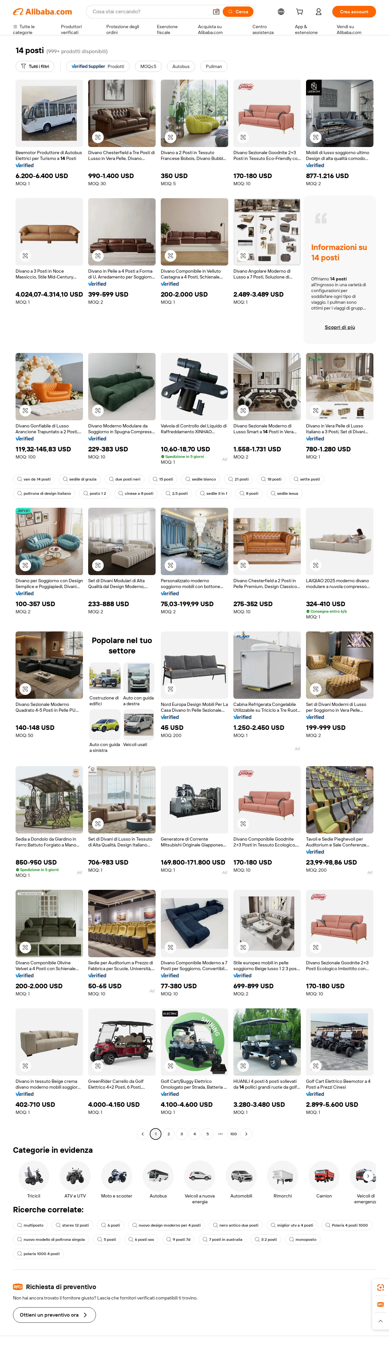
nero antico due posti (235, 1225)
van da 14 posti (34, 479)
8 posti (249, 493)
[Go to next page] (246, 1134)
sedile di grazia (80, 479)
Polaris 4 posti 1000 (346, 1225)
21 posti (238, 479)
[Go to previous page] (142, 1134)
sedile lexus (284, 493)
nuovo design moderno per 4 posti (166, 1225)
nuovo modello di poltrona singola (51, 1239)
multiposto (30, 1225)
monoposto (302, 1239)
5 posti (106, 1239)
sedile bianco (200, 479)
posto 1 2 (94, 493)
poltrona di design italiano (44, 493)
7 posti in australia (222, 1239)
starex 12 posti (72, 1225)
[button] (216, 12)
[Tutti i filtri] (35, 66)
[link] (380, 1287)
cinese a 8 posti (135, 493)
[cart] (301, 12)
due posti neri (124, 479)
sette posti (307, 479)
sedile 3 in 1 (213, 493)
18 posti (271, 479)
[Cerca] (238, 11)
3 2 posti (266, 1239)
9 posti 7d (178, 1239)
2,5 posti (177, 493)
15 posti (163, 479)
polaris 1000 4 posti (38, 1253)
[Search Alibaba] (150, 11)
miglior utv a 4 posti (292, 1225)
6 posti (110, 1225)
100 (233, 1134)
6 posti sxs (141, 1239)
